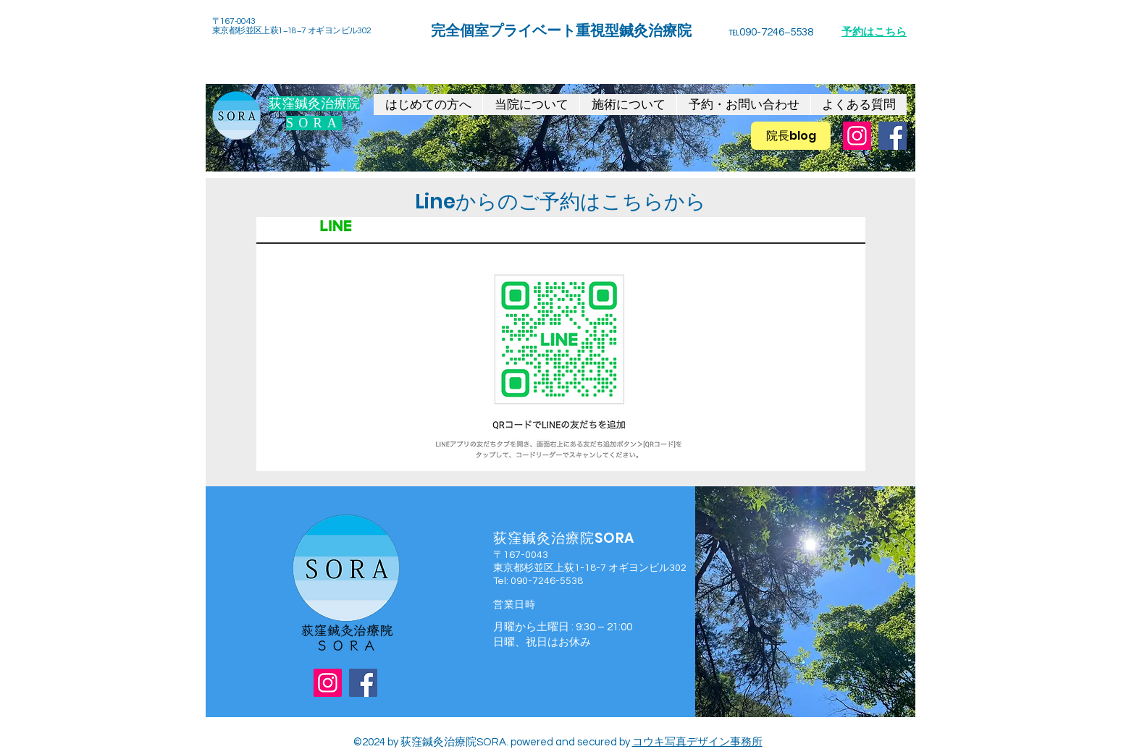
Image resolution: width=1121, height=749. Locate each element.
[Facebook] (892, 136)
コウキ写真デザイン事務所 (697, 742)
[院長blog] (791, 136)
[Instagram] (857, 136)
